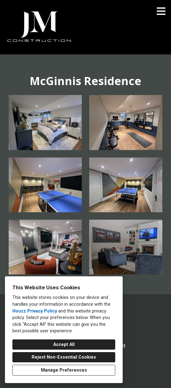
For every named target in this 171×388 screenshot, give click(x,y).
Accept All (64, 344)
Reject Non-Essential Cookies (64, 357)
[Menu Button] (161, 11)
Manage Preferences (64, 370)
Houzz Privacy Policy (34, 311)
